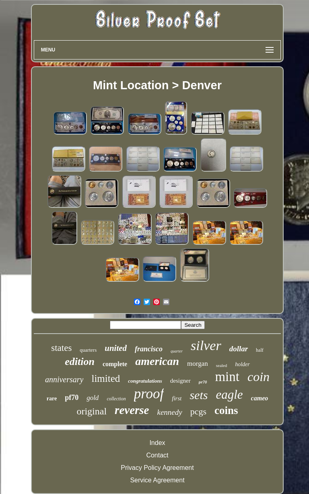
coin (258, 376)
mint (227, 376)
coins (226, 410)
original (91, 411)
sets (199, 395)
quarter (177, 351)
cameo (259, 398)
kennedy (169, 412)
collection (116, 399)
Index (157, 442)
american (157, 361)
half (260, 350)
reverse (132, 410)
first (176, 398)
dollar (238, 348)
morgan (197, 363)
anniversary (64, 379)
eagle (229, 394)
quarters (88, 350)
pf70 (71, 398)
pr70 (203, 381)
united (116, 348)
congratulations (145, 381)
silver (206, 345)
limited (105, 378)
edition (80, 361)
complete (115, 364)
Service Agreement (157, 480)
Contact (157, 455)
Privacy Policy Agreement (157, 467)
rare (52, 399)
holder (242, 364)
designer (180, 380)
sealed (221, 365)
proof (149, 394)
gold (93, 398)
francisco (149, 349)
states (61, 348)
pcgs (198, 411)
